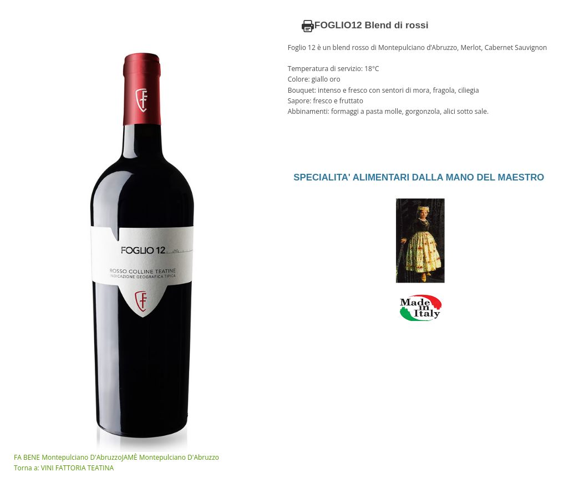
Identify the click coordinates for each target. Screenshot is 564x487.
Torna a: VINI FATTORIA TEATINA (64, 468)
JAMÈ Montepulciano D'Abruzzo (170, 457)
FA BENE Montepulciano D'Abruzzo (67, 457)
